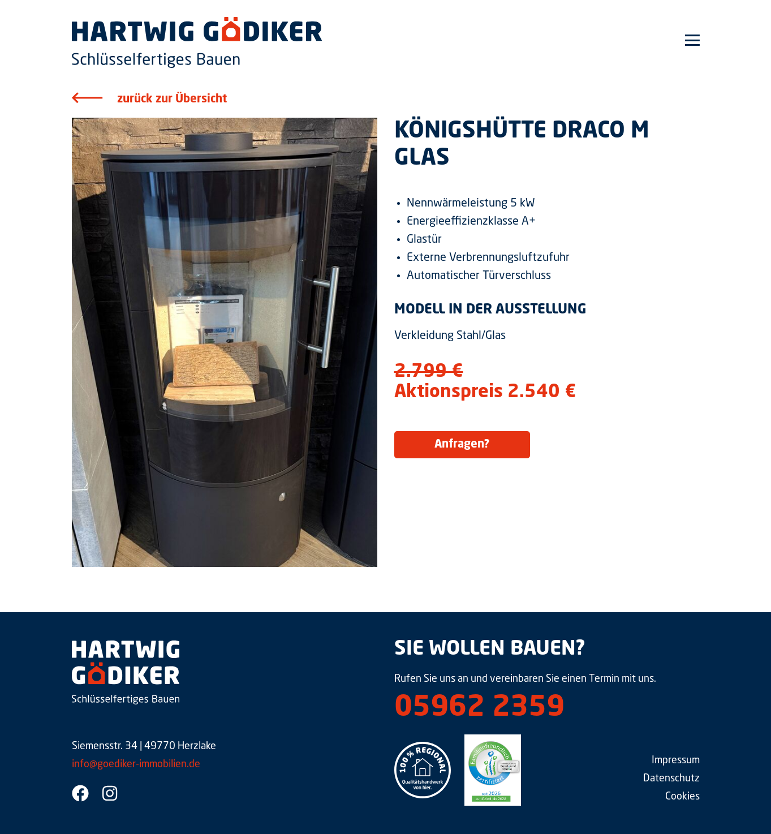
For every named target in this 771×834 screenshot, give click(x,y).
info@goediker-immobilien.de (136, 764)
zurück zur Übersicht (172, 99)
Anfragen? (462, 444)
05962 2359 (479, 708)
